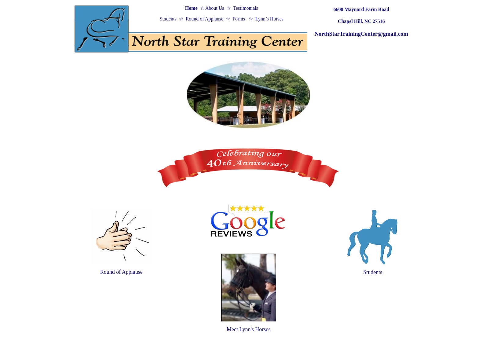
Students (168, 18)
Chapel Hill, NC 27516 (361, 21)
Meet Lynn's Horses (248, 329)
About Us (214, 8)
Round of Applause (205, 18)
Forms (239, 18)
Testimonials (245, 8)
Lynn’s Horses (269, 18)
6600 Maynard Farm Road (361, 9)
